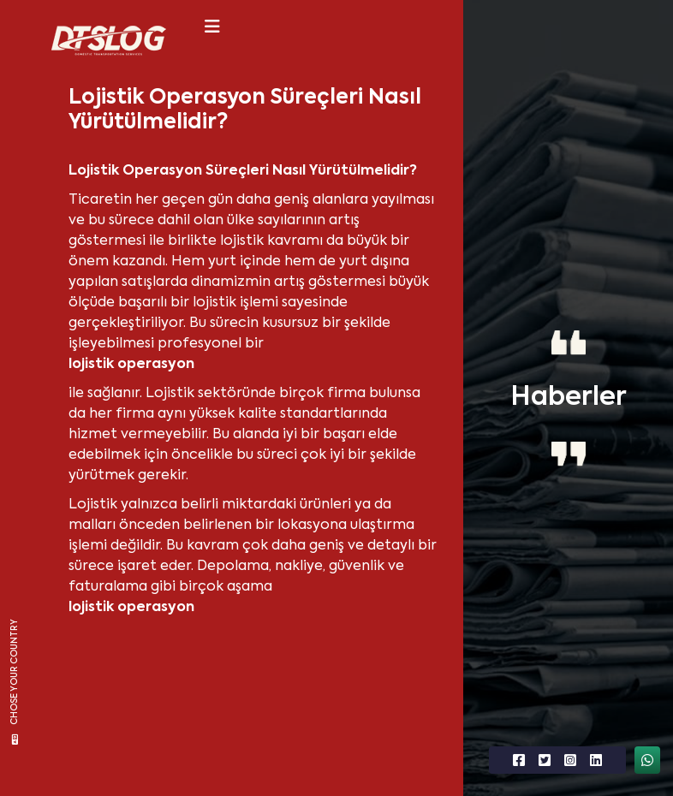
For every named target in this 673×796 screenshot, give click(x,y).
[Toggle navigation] (212, 26)
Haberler (568, 398)
